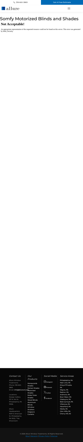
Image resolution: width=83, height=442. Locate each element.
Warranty (34, 436)
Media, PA (64, 409)
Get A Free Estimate (62, 2)
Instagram (48, 381)
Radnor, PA (64, 392)
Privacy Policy (44, 436)
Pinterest (48, 387)
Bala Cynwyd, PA (66, 402)
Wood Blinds (33, 400)
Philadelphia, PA (66, 380)
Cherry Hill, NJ (65, 414)
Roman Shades (33, 388)
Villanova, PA (65, 404)
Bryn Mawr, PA (65, 397)
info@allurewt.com (21, 390)
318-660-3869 (20, 2)
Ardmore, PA (65, 395)
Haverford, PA (65, 406)
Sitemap (54, 436)
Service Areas (67, 376)
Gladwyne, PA (65, 399)
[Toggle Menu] (69, 8)
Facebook (48, 398)
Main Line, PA (65, 383)
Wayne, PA (64, 390)
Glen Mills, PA (65, 411)
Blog (27, 436)
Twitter (47, 392)
